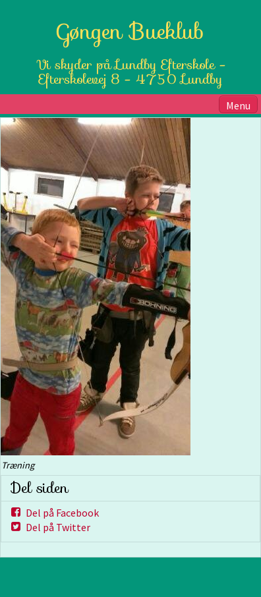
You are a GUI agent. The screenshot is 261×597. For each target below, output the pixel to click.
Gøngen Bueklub (130, 31)
